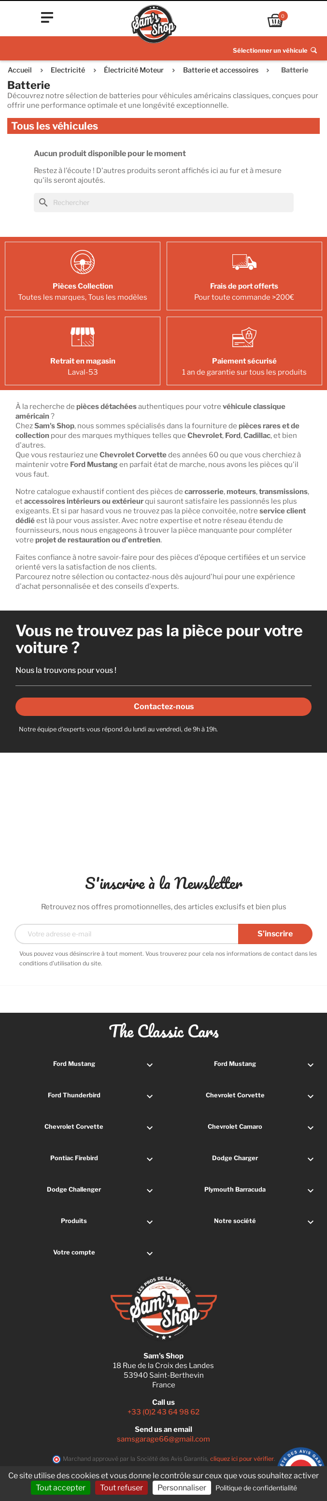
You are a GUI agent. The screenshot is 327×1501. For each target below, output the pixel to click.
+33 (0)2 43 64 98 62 (163, 1412)
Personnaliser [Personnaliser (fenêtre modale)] (181, 1487)
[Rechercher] (164, 202)
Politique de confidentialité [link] (256, 1488)
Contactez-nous (164, 706)
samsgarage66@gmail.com (163, 1439)
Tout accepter (60, 1487)
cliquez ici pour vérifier (242, 1458)
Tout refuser (121, 1487)
